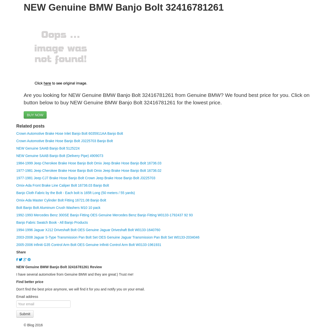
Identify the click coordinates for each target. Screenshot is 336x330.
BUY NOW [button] (35, 115)
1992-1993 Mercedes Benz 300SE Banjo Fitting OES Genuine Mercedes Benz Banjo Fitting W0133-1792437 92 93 (104, 215)
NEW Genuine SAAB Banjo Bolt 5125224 (48, 148)
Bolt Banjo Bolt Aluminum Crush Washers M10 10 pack (58, 208)
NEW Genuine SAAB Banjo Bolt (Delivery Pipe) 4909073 (59, 156)
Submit (24, 314)
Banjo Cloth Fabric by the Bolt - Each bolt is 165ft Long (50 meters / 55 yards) (75, 193)
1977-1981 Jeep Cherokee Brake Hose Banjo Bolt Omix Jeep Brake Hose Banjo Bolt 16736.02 (88, 171)
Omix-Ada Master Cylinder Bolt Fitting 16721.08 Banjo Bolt (61, 200)
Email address (27, 297)
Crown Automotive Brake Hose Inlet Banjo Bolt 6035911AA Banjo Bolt (69, 133)
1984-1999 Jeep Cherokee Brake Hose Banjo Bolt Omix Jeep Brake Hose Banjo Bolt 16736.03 (88, 163)
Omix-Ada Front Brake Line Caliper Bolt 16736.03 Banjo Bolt (62, 185)
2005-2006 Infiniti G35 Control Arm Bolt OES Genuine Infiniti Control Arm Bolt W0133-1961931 (88, 245)
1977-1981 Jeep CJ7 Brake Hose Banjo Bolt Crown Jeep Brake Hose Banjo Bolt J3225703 (85, 178)
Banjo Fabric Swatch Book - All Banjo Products (52, 222)
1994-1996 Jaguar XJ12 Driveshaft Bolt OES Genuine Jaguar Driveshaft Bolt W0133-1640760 (88, 230)
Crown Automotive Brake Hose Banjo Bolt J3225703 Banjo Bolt (64, 141)
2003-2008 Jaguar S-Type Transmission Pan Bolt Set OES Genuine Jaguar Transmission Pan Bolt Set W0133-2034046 (107, 237)
